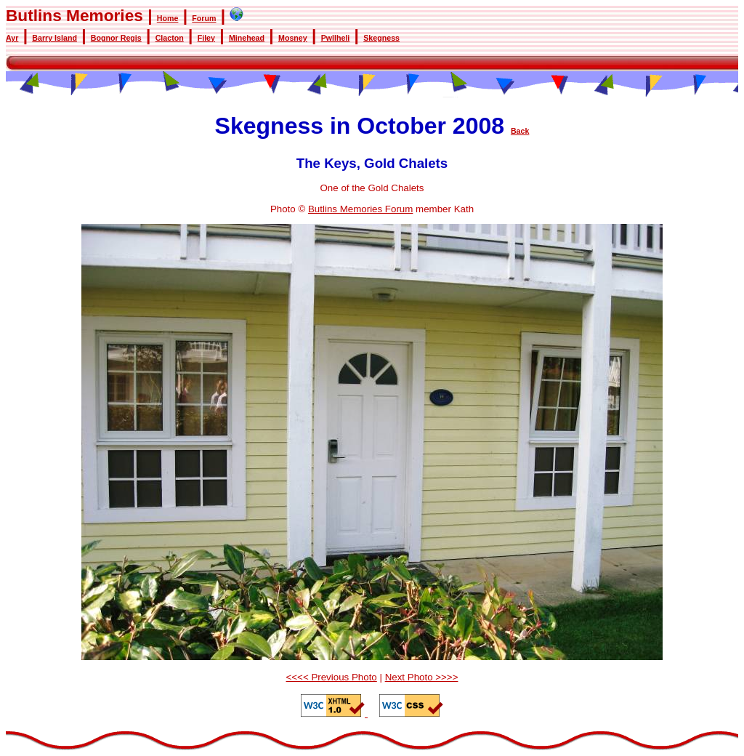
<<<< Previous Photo (331, 677)
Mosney (292, 37)
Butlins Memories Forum (360, 209)
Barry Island (54, 37)
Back (520, 130)
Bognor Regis (116, 37)
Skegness (381, 37)
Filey (206, 37)
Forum (204, 18)
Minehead (246, 37)
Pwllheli (335, 37)
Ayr (12, 37)
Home (168, 18)
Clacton (169, 37)
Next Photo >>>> (421, 677)
